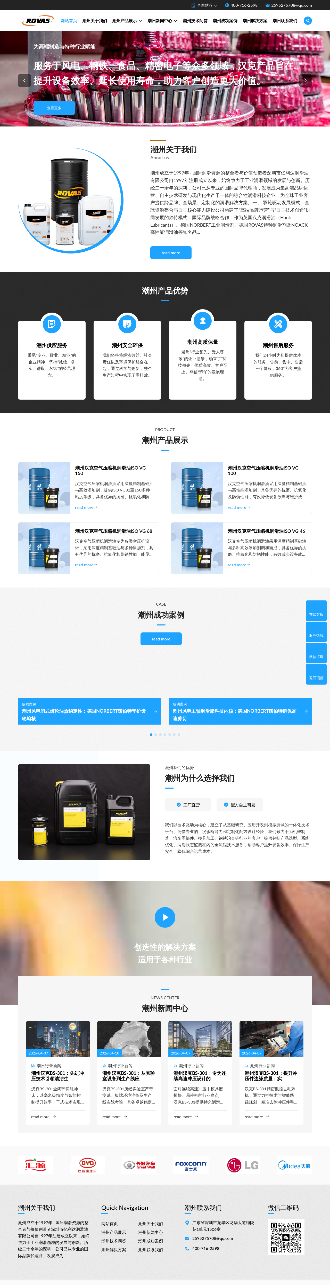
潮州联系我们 (285, 20)
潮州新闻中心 (162, 21)
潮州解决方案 (255, 20)
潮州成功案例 (225, 20)
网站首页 (69, 20)
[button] (24, 80)
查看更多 (54, 108)
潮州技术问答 (195, 20)
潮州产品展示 (127, 21)
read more (171, 252)
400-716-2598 (244, 5)
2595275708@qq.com (291, 5)
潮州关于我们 (94, 20)
